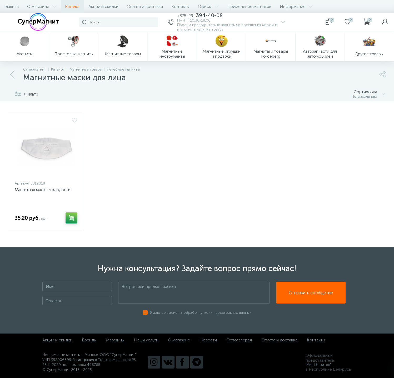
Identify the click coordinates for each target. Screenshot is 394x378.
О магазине (42, 6)
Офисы (208, 6)
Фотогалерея (239, 339)
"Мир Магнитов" (318, 365)
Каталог (72, 6)
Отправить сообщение (311, 292)
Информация (296, 6)
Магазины (115, 339)
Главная (11, 6)
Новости (208, 339)
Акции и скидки (103, 6)
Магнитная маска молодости (43, 189)
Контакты (180, 6)
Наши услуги (146, 339)
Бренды (89, 339)
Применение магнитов (249, 6)
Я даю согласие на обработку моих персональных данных (200, 312)
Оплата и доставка (145, 6)
